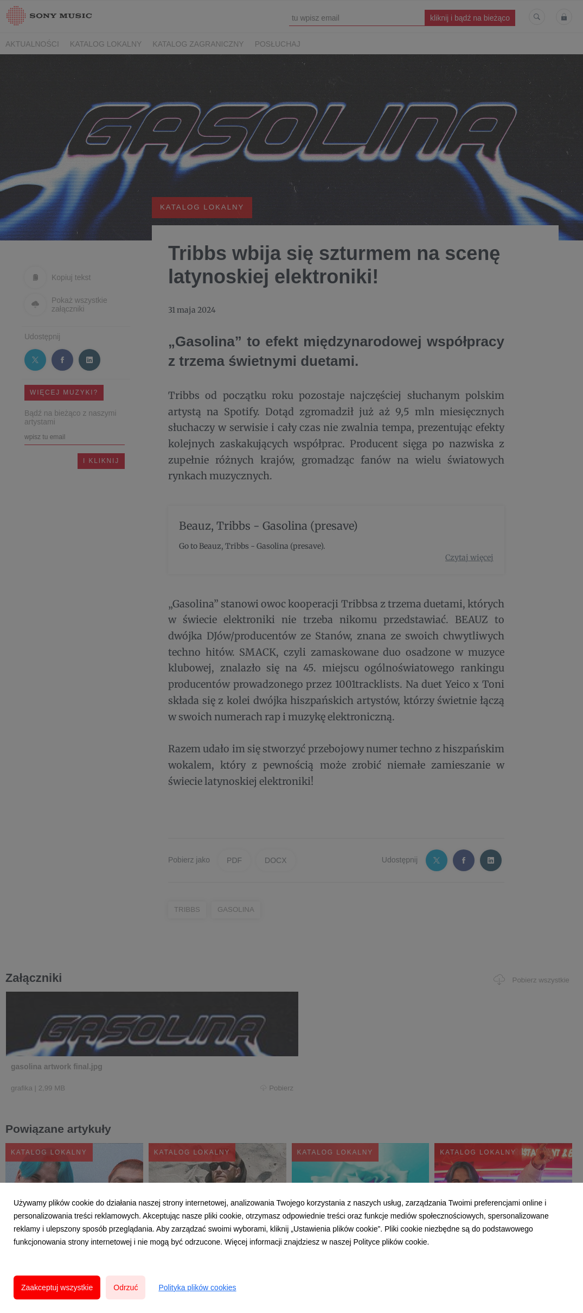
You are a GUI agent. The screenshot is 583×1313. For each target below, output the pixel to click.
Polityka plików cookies (197, 1287)
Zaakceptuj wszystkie (57, 1287)
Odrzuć (125, 1287)
